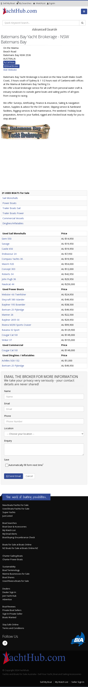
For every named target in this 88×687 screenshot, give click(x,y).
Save (6, 459)
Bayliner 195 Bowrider (13, 304)
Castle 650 (7, 248)
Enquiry (8, 440)
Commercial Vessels (13, 218)
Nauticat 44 (8, 284)
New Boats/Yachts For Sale (15, 505)
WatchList (39, 3)
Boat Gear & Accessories (14, 526)
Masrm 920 (8, 263)
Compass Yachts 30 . (13, 258)
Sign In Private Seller (12, 613)
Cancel (29, 476)
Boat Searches (9, 523)
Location (8, 428)
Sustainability (8, 566)
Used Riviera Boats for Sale (15, 581)
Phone (7, 415)
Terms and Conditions (13, 628)
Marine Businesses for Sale (15, 573)
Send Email (13, 476)
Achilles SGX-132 (10, 360)
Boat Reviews (9, 606)
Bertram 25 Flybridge (13, 309)
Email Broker (11, 66)
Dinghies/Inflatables (12, 223)
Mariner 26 (7, 314)
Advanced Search (44, 29)
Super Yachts (8, 512)
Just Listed (7, 516)
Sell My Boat (8, 3)
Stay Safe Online (10, 624)
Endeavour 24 (9, 253)
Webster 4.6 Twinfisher (14, 294)
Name (7, 391)
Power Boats (9, 203)
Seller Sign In (77, 682)
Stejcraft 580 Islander (13, 299)
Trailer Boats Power (13, 213)
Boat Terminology (11, 570)
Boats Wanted (9, 617)
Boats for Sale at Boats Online (16, 544)
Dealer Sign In (9, 592)
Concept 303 (8, 269)
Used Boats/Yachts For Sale (15, 508)
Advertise (7, 599)
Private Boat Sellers (11, 610)
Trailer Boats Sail (11, 208)
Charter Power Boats (12, 559)
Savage (6, 243)
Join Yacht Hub (9, 595)
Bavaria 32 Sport (11, 329)
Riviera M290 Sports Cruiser (16, 324)
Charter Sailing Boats (12, 555)
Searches (23, 3)
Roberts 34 (7, 274)
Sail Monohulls (10, 198)
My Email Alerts (9, 533)
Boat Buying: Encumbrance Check (18, 537)
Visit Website (10, 69)
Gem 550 (6, 238)
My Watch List (9, 530)
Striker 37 (7, 340)
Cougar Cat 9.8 (10, 334)
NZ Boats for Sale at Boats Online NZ (20, 548)
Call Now (9, 62)
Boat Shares (8, 577)
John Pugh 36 (9, 279)
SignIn (48, 3)
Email (7, 403)
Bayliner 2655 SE (11, 319)
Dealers (6, 588)
